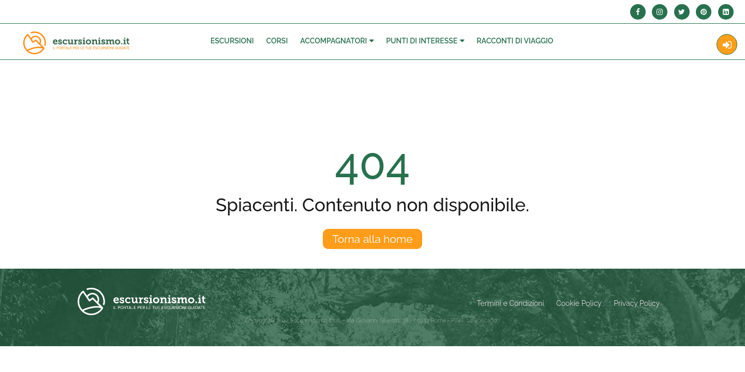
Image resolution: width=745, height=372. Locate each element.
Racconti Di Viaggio (514, 41)
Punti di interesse (421, 41)
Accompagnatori (333, 41)
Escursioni (232, 41)
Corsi (277, 41)
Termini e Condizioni (510, 303)
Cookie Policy (578, 303)
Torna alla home (372, 239)
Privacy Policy (637, 303)
